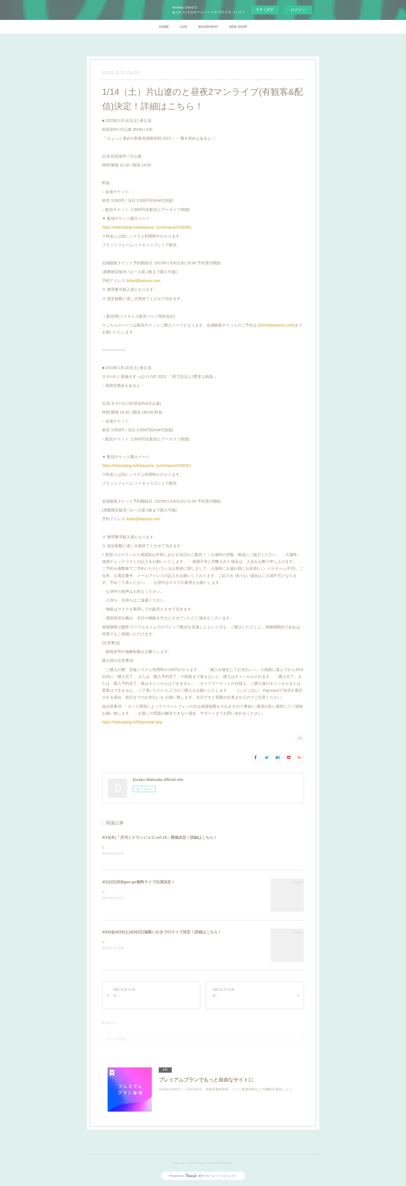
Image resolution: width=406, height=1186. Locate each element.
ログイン (298, 10)
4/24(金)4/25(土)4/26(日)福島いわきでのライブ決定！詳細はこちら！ (162, 932)
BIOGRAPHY (208, 27)
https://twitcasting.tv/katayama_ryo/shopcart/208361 (146, 465)
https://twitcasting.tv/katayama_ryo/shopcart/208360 (146, 227)
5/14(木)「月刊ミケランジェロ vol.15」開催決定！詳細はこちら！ (159, 837)
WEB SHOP (238, 27)
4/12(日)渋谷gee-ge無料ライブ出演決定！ (138, 882)
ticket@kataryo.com (143, 280)
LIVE (183, 27)
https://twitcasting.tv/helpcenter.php (132, 722)
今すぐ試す (265, 9)
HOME (164, 27)
